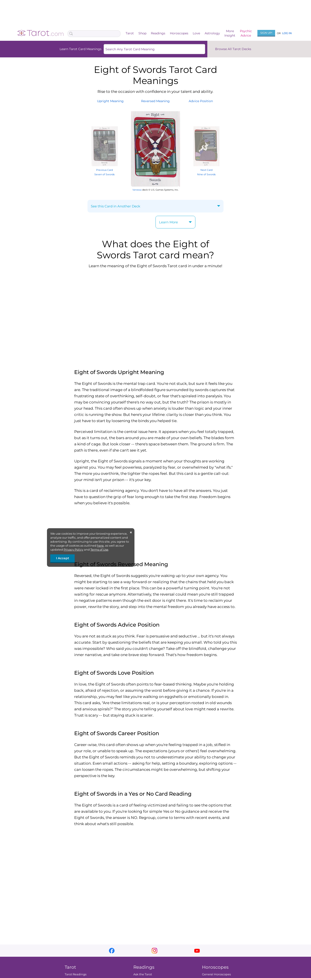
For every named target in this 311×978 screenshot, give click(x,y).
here (100, 545)
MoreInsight (229, 33)
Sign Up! (266, 32)
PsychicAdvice (246, 33)
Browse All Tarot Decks (233, 49)
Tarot (130, 33)
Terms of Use (99, 549)
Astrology (212, 33)
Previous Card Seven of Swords (104, 170)
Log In (287, 33)
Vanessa (137, 189)
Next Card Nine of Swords (206, 170)
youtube (197, 950)
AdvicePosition (201, 101)
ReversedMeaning (155, 101)
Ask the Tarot (142, 974)
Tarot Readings (75, 974)
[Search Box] (94, 33)
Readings (158, 33)
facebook (112, 950)
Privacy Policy (73, 549)
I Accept (62, 558)
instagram (154, 950)
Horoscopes (179, 33)
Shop (142, 33)
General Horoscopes (216, 974)
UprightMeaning (110, 101)
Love (196, 33)
